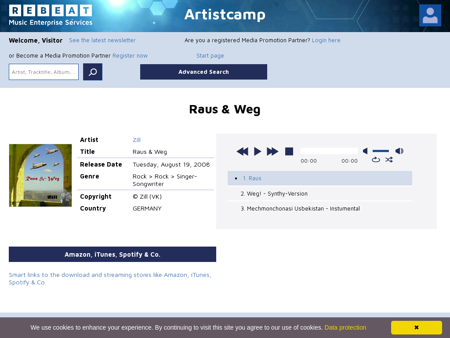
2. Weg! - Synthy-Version (274, 193)
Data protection (346, 327)
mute (367, 151)
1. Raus (252, 178)
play (257, 151)
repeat (375, 160)
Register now (130, 55)
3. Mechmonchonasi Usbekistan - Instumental (300, 208)
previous (242, 151)
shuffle (389, 160)
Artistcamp (225, 13)
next (272, 151)
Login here (326, 40)
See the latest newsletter (102, 40)
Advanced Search (203, 71)
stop (289, 151)
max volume (399, 151)
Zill (137, 139)
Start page (210, 55)
